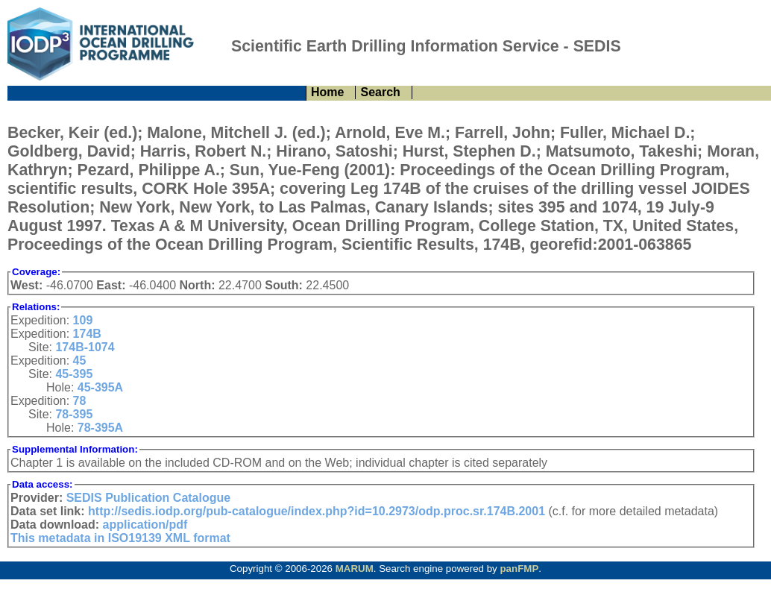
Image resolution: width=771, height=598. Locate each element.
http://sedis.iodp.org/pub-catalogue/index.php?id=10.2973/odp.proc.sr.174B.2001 (316, 511)
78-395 (73, 414)
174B (87, 333)
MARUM (355, 568)
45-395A (100, 387)
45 (79, 360)
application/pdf (145, 524)
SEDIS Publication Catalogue (148, 497)
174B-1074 (84, 347)
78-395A (100, 427)
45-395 (73, 374)
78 (79, 400)
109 (83, 320)
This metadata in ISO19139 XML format (120, 538)
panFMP (519, 568)
